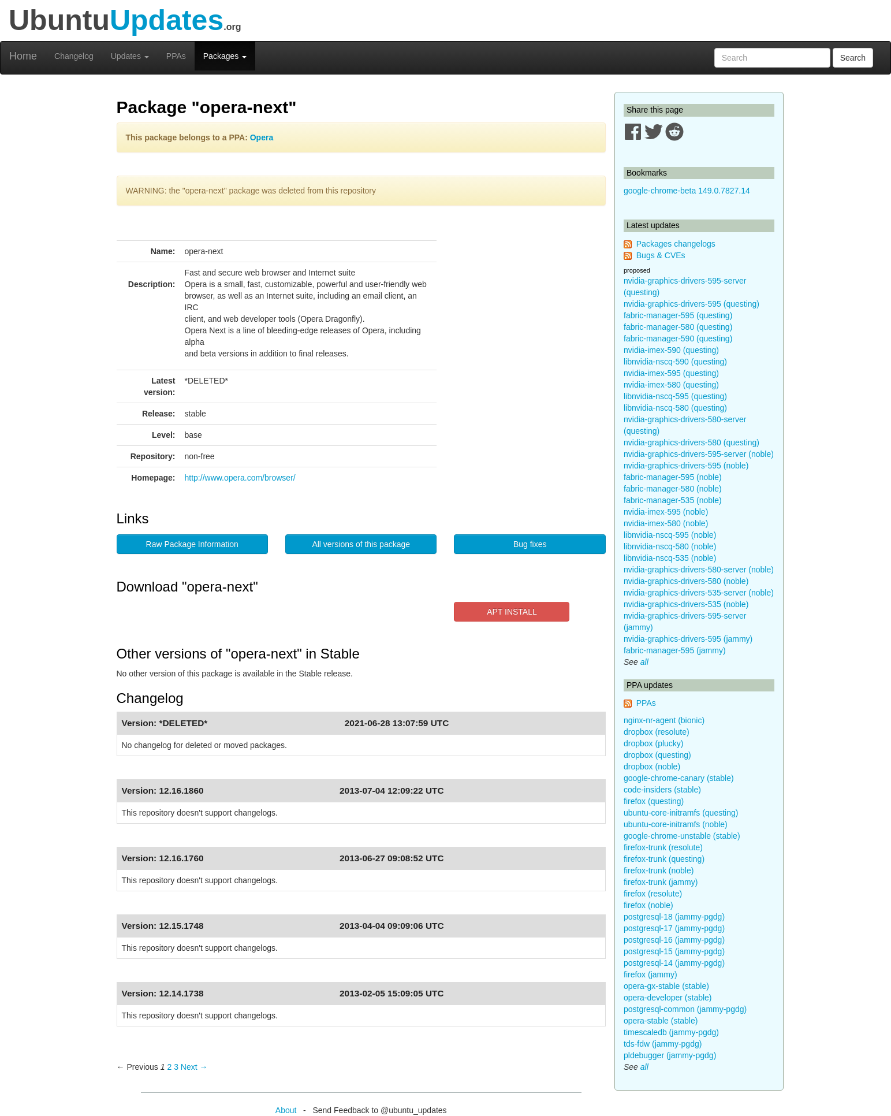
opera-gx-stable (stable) (666, 986)
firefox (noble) (648, 905)
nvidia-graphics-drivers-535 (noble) (686, 604)
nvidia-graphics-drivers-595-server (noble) (699, 454)
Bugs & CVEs (660, 255)
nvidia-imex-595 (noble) (666, 511)
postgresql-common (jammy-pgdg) (685, 1009)
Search (853, 57)
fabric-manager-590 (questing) (678, 338)
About (286, 1110)
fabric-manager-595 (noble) (673, 477)
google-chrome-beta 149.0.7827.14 (687, 190)
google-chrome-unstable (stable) (682, 835)
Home (23, 56)
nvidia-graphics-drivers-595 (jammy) (688, 638)
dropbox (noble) (652, 766)
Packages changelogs (675, 243)
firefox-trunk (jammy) (661, 882)
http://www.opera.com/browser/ (240, 477)
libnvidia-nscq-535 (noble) (670, 558)
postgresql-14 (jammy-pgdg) (674, 963)
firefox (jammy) (650, 974)
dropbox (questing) (657, 755)
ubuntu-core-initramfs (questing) (681, 812)
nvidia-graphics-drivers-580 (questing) (691, 442)
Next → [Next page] (194, 1067)
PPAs (176, 56)
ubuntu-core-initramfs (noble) (676, 824)
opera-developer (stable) (668, 997)
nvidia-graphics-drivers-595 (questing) (691, 303)
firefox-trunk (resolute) (663, 847)
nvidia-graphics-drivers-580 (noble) (686, 581)
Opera (261, 137)
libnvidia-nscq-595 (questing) (675, 396)
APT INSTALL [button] (512, 611)
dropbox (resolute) (656, 731)
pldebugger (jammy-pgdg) (670, 1055)
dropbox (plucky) (654, 743)
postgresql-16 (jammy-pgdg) (674, 939)
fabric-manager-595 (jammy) (675, 650)
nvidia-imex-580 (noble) (666, 523)
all (644, 662)
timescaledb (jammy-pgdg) (671, 1032)
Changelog (74, 56)
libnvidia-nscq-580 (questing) (675, 407)
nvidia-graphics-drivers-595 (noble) (686, 465)
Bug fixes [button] (530, 544)
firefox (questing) (654, 801)
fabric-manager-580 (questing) (678, 327)
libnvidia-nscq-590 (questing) (675, 361)
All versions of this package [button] (361, 544)
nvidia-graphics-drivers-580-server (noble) (699, 569)
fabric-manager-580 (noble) (673, 488)
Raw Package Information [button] (192, 544)
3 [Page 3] (176, 1067)
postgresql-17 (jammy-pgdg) (674, 928)
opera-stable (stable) (661, 1020)
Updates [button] (130, 56)
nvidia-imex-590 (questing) (671, 350)
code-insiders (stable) (662, 789)
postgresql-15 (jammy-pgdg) (674, 951)
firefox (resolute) (653, 893)
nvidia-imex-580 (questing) (671, 384)
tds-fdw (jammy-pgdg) (663, 1043)
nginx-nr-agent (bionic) (664, 720)
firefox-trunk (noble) (659, 870)
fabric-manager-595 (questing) (678, 315)
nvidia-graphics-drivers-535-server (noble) (699, 592)
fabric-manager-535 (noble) (673, 500)
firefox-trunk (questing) (664, 859)
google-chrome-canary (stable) (679, 778)
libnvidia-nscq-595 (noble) (670, 535)
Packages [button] (225, 56)
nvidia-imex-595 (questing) (671, 373)
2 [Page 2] (169, 1067)
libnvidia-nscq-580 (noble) (670, 546)
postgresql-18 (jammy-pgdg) (674, 916)
